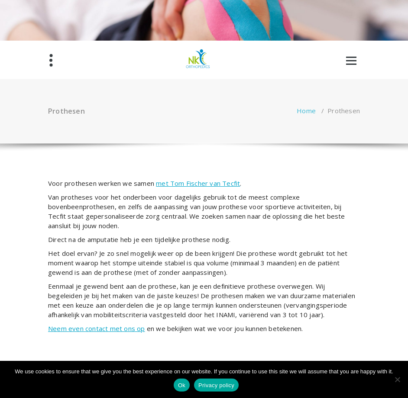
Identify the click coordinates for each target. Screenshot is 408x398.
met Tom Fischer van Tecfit (198, 183)
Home (306, 110)
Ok (181, 385)
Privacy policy (216, 385)
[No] (397, 379)
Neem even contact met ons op (96, 328)
